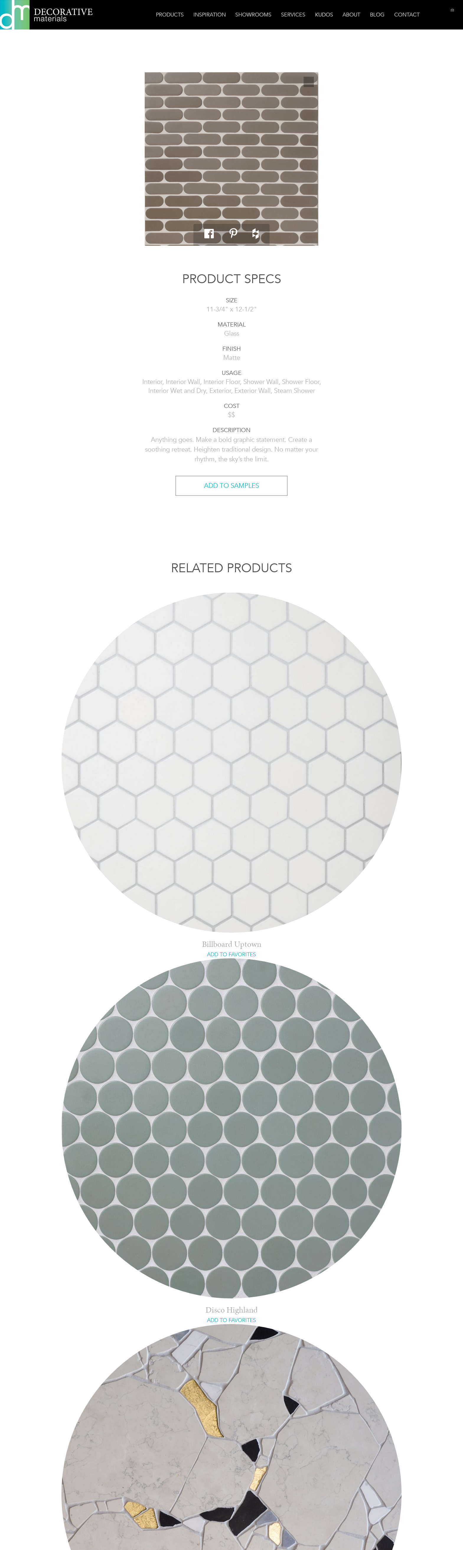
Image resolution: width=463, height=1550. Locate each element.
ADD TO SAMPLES (231, 485)
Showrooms (253, 14)
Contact (407, 14)
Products (170, 14)
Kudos (324, 14)
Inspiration (209, 14)
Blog (377, 14)
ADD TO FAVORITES (231, 954)
